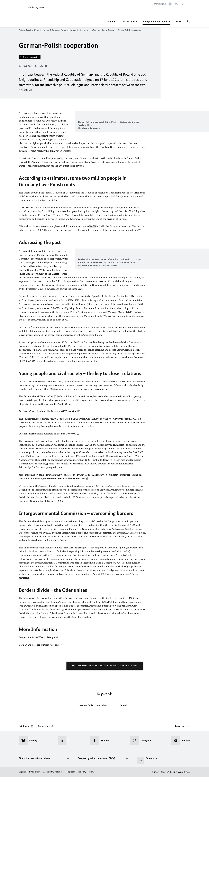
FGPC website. (68, 550)
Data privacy (34, 888)
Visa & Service (129, 21)
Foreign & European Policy (156, 21)
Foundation (111, 591)
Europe (74, 30)
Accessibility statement (53, 888)
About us (112, 21)
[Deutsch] (176, 3)
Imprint (22, 888)
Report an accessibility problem (80, 888)
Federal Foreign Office (30, 30)
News (178, 21)
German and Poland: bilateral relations (39, 761)
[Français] (189, 3)
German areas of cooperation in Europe (97, 30)
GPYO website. (68, 528)
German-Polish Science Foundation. (66, 595)
